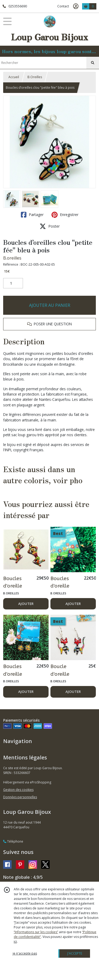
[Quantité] (13, 283)
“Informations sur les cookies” (36, 932)
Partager (32, 215)
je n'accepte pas (25, 953)
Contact (63, 6)
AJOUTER (26, 603)
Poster (50, 226)
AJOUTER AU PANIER (49, 305)
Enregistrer (64, 215)
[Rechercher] (92, 63)
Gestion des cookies (18, 789)
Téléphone (13, 841)
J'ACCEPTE (74, 953)
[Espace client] (75, 6)
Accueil (13, 77)
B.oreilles (12, 258)
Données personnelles (20, 797)
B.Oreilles (34, 77)
